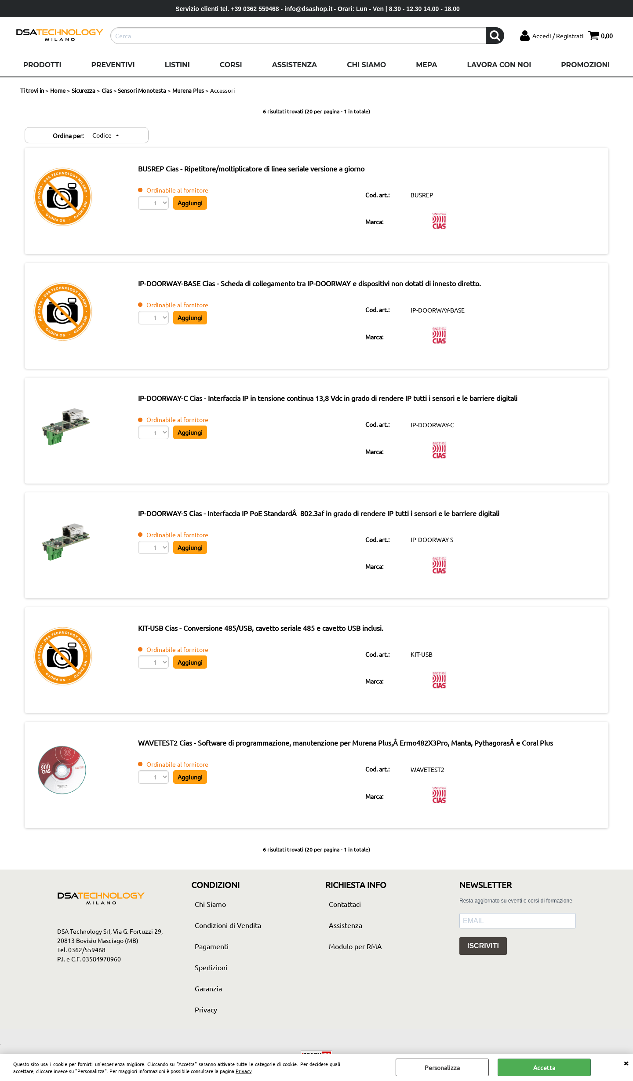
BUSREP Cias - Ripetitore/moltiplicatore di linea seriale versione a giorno (265, 169)
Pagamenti (212, 963)
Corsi (231, 65)
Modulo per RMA (355, 963)
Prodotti (42, 65)
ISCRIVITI (483, 964)
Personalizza (442, 1067)
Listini (177, 65)
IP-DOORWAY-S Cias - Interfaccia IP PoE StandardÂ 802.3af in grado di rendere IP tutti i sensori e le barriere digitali (332, 523)
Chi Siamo (366, 65)
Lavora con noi (499, 65)
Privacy (243, 1070)
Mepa (426, 65)
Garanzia (208, 1005)
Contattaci (345, 921)
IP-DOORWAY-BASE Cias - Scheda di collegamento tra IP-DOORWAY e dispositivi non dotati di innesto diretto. (323, 287)
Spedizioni (211, 984)
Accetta (544, 1067)
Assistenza (294, 65)
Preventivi (113, 65)
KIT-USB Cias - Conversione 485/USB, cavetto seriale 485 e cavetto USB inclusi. (274, 641)
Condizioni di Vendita (228, 942)
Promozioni (585, 65)
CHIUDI (626, 1062)
